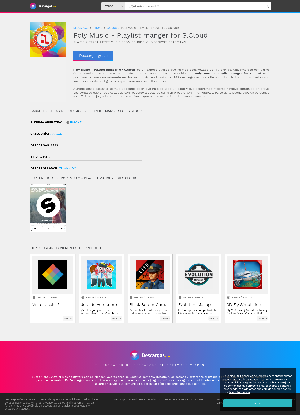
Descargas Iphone (173, 399)
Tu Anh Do (67, 168)
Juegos (56, 134)
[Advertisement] (210, 141)
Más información (239, 392)
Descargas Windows (149, 399)
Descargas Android (125, 399)
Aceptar (258, 403)
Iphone (76, 122)
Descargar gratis (93, 55)
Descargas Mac (194, 399)
